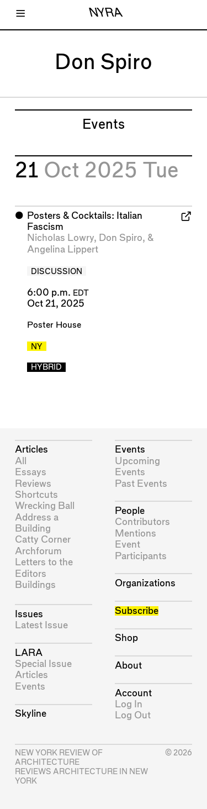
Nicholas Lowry (60, 238)
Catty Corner (43, 539)
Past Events (141, 483)
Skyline (30, 713)
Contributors (142, 522)
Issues (29, 614)
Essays (30, 472)
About (128, 665)
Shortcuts (36, 495)
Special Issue (43, 664)
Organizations (145, 583)
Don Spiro (120, 238)
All (20, 461)
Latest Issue (41, 625)
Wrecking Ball (45, 506)
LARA (29, 653)
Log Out (133, 715)
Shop (126, 638)
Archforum (38, 551)
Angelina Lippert (62, 249)
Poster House (54, 325)
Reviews (33, 483)
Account (133, 693)
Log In (128, 704)
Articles (31, 449)
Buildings (35, 585)
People (130, 511)
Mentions (135, 533)
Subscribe (136, 611)
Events (30, 686)
